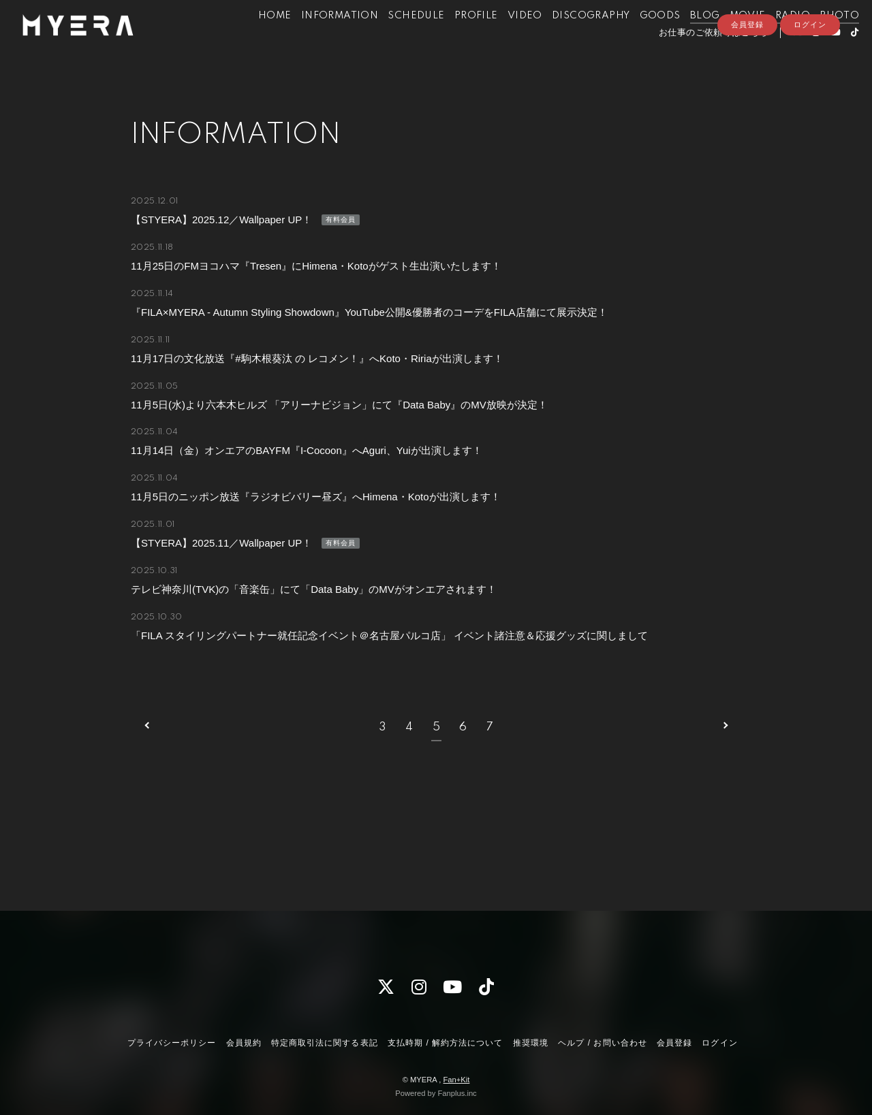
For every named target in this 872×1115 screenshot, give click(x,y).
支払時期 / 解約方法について (445, 1043)
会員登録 (747, 80)
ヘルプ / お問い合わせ (602, 1043)
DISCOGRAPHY (570, 39)
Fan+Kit (456, 1080)
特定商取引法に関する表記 (324, 1043)
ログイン (810, 80)
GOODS (639, 39)
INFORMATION (319, 39)
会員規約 (244, 1043)
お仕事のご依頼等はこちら (693, 56)
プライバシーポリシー (171, 1043)
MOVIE (727, 39)
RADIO (772, 39)
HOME (254, 39)
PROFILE (456, 39)
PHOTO (819, 39)
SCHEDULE (395, 39)
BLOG (685, 39)
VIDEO (504, 39)
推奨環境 (530, 1043)
